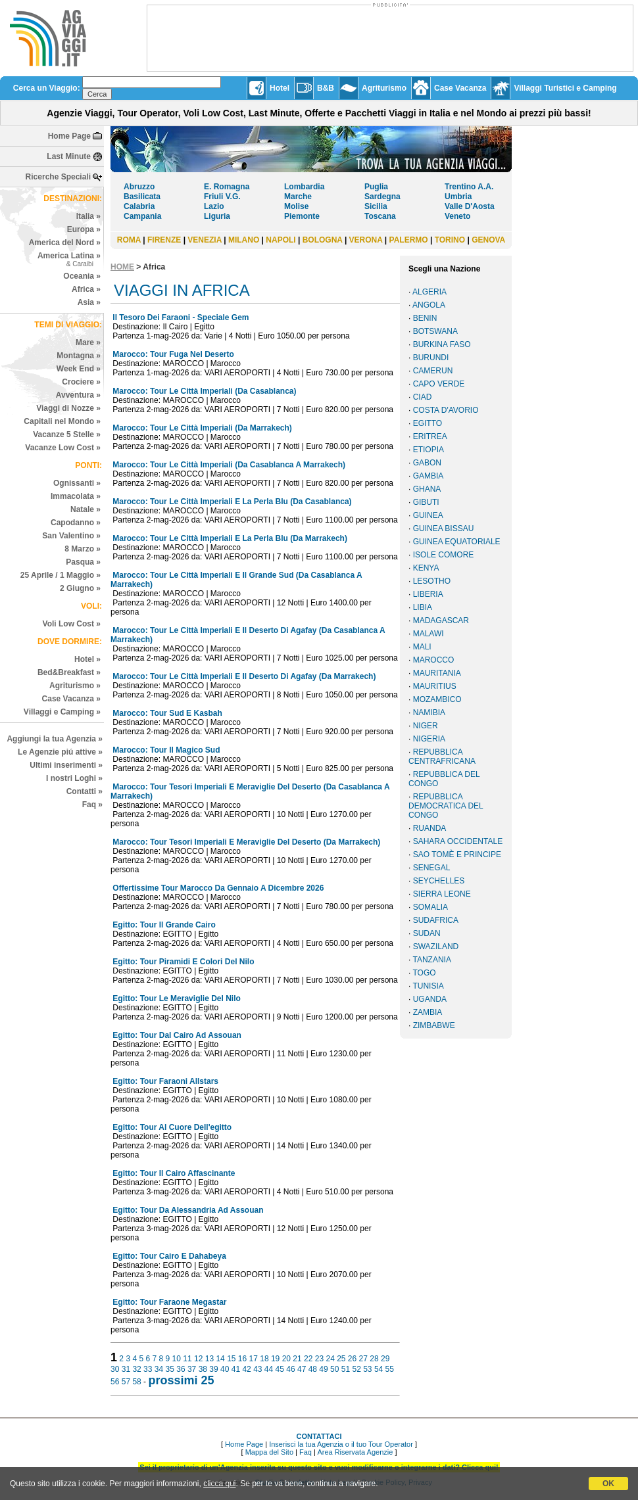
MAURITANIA (437, 673)
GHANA (427, 489)
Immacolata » (76, 496)
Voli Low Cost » (72, 623)
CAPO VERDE (439, 383)
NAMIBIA (429, 712)
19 (275, 1358)
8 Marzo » (82, 548)
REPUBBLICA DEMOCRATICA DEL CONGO (445, 806)
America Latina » (69, 259)
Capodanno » (76, 522)
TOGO (423, 972)
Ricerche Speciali (58, 176)
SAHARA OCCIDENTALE (458, 841)
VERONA (366, 240)
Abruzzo (139, 186)
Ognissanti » (77, 483)
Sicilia (375, 206)
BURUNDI (431, 357)
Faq (305, 1452)
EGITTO (427, 423)
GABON (427, 462)
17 (253, 1358)
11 (187, 1358)
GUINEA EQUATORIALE (457, 541)
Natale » (85, 509)
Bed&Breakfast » (69, 672)
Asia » (89, 302)
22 (308, 1358)
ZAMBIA (428, 1012)
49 (323, 1369)
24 (330, 1358)
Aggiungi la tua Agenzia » (55, 738)
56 (114, 1381)
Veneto (457, 216)
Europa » (84, 229)
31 (126, 1369)
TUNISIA (427, 986)
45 (280, 1369)
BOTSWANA (435, 331)
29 (385, 1358)
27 (363, 1358)
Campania (142, 216)
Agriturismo (384, 88)
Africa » (86, 289)
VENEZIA (204, 240)
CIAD (422, 397)
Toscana (380, 216)
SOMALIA (430, 907)
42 (246, 1369)
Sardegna (382, 196)
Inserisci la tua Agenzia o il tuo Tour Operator (341, 1444)
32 (136, 1369)
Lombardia (304, 186)
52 (356, 1369)
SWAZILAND (436, 946)
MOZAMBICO (437, 699)
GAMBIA (428, 475)
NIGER (425, 725)
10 (176, 1358)
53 (367, 1369)
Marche (298, 196)
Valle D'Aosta (470, 206)
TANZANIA (431, 959)
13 (209, 1358)
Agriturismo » (75, 685)
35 (170, 1369)
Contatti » (84, 791)
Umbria (458, 196)
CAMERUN (433, 370)
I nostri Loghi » (74, 778)
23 (319, 1358)
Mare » (88, 342)
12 (198, 1358)
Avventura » (78, 395)
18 (264, 1358)
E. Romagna (226, 186)
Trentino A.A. (469, 186)
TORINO (450, 240)
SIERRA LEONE (442, 894)
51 (345, 1369)
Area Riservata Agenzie (355, 1452)
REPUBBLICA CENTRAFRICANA (442, 756)
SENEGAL (432, 867)
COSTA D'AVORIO (446, 410)
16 (242, 1358)
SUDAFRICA (435, 920)
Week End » (79, 368)
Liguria (217, 216)
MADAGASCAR (441, 620)
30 (114, 1369)
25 (341, 1358)
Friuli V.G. (222, 196)
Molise (296, 206)
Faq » (92, 804)
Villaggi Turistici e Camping (565, 88)
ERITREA (430, 436)
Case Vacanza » (71, 698)
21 (297, 1358)
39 (213, 1369)
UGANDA (430, 999)
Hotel (279, 88)
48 (312, 1369)
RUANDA (430, 828)
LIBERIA (428, 594)
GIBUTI (426, 502)
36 (180, 1369)
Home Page (69, 136)
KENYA (426, 568)
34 (159, 1369)
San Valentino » (71, 535)
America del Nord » (65, 242)
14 (220, 1358)
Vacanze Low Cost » (63, 447)
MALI (422, 646)
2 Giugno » (80, 588)
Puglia (376, 186)
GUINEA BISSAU (443, 528)
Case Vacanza (460, 88)
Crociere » (81, 382)
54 (378, 1369)
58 (136, 1381)
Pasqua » (83, 562)
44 (268, 1369)
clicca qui (219, 1483)
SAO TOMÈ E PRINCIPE (457, 854)
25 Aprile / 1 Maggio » (60, 575)
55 (389, 1369)
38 (203, 1369)
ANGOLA (428, 305)
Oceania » (82, 276)
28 (374, 1358)
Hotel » (87, 659)
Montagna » (79, 355)
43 (257, 1369)
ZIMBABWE (434, 1025)
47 (301, 1369)
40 (224, 1369)
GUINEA (428, 515)
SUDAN (427, 933)
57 (126, 1381)
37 (191, 1369)
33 (147, 1369)
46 (290, 1369)
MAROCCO (433, 660)
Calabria (139, 206)
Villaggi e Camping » (62, 711)
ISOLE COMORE (443, 554)
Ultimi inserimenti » (66, 765)
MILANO (243, 240)
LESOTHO (432, 581)
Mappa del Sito (269, 1452)
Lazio (214, 206)
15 (231, 1358)
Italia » (88, 216)
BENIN (425, 318)
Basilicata (142, 196)
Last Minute (69, 156)
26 (352, 1358)
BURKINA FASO (442, 344)
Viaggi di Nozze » (68, 408)
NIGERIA (429, 738)
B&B (325, 88)
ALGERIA (429, 291)
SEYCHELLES (439, 880)
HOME (122, 266)
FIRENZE (164, 240)
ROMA (129, 240)
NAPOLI (280, 240)
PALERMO (408, 240)
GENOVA (488, 240)
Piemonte (302, 216)
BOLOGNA (323, 240)
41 (236, 1369)
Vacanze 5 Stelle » (67, 434)
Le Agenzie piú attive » (60, 752)
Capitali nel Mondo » (62, 421)
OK (608, 1483)
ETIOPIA (428, 449)
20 (286, 1358)
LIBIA (422, 607)
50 (334, 1369)
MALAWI (428, 633)
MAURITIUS (434, 686)
